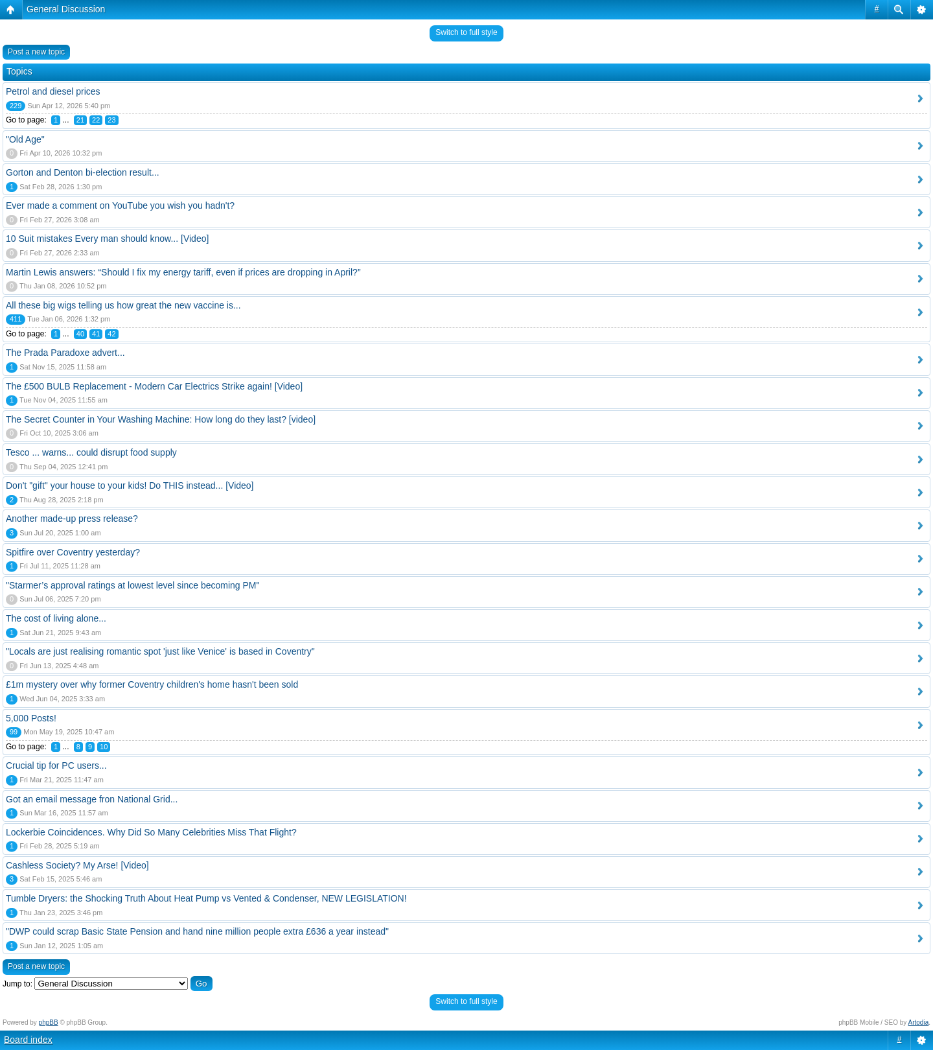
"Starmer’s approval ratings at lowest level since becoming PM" (132, 585)
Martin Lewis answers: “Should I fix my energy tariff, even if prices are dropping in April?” (183, 272)
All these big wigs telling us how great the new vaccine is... (123, 305)
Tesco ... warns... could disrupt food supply (91, 452)
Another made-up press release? (72, 518)
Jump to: (17, 983)
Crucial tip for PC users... (56, 765)
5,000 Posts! (31, 718)
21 (80, 120)
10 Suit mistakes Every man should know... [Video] (107, 238)
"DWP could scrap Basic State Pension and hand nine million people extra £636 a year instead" (197, 931)
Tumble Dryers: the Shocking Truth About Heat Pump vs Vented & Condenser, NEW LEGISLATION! (206, 898)
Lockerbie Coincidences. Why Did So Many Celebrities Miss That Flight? (151, 832)
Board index (28, 1039)
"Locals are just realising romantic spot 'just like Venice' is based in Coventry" (160, 651)
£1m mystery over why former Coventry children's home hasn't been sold (152, 684)
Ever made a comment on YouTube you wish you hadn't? (120, 205)
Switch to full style (466, 32)
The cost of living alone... (56, 618)
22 (96, 120)
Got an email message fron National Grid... (92, 799)
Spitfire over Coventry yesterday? (73, 552)
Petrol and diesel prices (53, 91)
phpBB (48, 1022)
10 (104, 747)
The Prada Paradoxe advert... (65, 352)
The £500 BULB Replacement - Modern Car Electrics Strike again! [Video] (154, 386)
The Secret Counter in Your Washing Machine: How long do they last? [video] (161, 419)
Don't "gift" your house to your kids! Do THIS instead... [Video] (130, 485)
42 (111, 334)
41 (96, 334)
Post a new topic (36, 51)
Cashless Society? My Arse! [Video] (77, 865)
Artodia (918, 1022)
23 (111, 120)
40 (80, 334)
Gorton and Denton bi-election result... (82, 172)
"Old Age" (25, 139)
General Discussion (66, 9)
